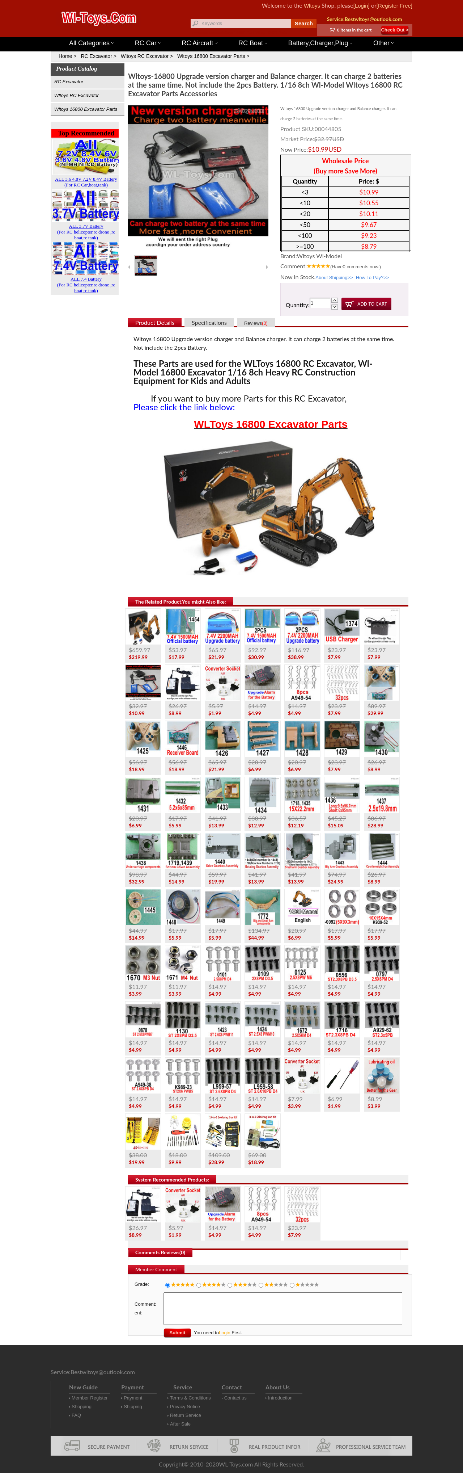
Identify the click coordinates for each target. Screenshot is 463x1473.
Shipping (133, 1406)
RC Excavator (68, 81)
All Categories (91, 43)
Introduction (280, 1398)
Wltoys (312, 6)
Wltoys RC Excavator (76, 95)
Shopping (82, 1406)
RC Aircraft (199, 43)
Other (383, 43)
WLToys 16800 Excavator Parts (270, 424)
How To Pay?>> (372, 277)
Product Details (154, 322)
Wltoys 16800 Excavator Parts (85, 109)
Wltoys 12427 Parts (271, 33)
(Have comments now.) (355, 266)
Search (304, 23)
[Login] (361, 6)
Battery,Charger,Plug (320, 43)
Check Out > (394, 30)
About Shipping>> (334, 277)
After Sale (180, 1424)
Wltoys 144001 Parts (238, 33)
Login (224, 1332)
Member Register (90, 1398)
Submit (177, 1332)
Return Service (185, 1415)
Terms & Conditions (190, 1398)
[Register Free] (394, 6)
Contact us (235, 1398)
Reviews (256, 323)
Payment (133, 1398)
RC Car (148, 43)
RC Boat (252, 43)
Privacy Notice (185, 1406)
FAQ (76, 1415)
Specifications (209, 322)
